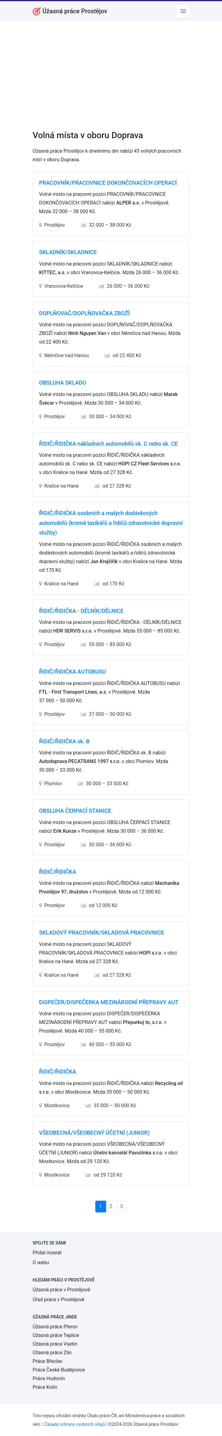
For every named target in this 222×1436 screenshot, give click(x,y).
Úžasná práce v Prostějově (61, 1290)
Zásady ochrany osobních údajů (75, 1424)
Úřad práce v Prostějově (58, 1299)
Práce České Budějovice (59, 1370)
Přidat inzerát (47, 1253)
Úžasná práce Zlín (52, 1353)
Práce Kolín (45, 1387)
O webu (41, 1262)
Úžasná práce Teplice (56, 1335)
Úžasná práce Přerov (55, 1327)
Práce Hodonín (49, 1378)
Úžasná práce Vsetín (55, 1344)
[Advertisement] (111, 79)
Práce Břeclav (47, 1361)
